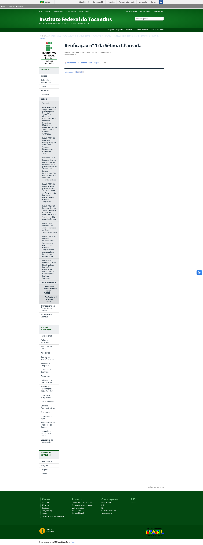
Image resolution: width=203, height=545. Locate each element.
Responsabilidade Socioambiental (78, 512)
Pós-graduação (48, 511)
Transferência (106, 514)
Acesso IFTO (106, 502)
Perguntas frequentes (116, 30)
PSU (102, 505)
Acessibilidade (131, 11)
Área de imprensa (157, 30)
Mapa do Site (159, 11)
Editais (87, 36)
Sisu (102, 508)
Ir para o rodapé (85, 11)
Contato (129, 30)
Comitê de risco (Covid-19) (82, 502)
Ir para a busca (72, 11)
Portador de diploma (109, 511)
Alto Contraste (145, 11)
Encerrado (79, 72)
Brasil (47, 2)
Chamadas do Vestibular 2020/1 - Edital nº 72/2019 (121, 36)
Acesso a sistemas (141, 30)
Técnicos (45, 505)
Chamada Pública (97, 36)
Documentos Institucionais (82, 505)
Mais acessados (78, 508)
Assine (133, 502)
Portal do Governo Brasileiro (12, 7)
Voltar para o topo (156, 487)
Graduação (46, 508)
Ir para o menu (59, 11)
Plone (73, 542)
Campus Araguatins (69, 36)
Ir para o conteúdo (46, 11)
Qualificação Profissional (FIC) (53, 516)
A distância (46, 502)
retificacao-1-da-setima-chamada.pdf (82, 63)
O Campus (80, 36)
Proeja (44, 514)
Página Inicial (56, 36)
